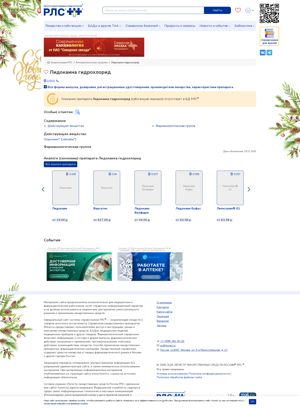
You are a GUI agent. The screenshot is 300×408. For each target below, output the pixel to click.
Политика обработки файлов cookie (179, 377)
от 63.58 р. (184, 220)
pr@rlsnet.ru (168, 345)
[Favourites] (238, 10)
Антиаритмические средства (92, 62)
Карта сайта (164, 312)
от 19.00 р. (60, 220)
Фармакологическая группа (175, 126)
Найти (217, 10)
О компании (164, 302)
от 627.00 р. (102, 220)
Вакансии (163, 321)
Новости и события (214, 26)
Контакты (163, 307)
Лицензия (163, 316)
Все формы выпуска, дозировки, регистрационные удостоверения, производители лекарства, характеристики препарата (138, 87)
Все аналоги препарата (61, 164)
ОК (252, 401)
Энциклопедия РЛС (59, 62)
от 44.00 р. (142, 220)
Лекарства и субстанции (63, 26)
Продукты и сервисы (179, 26)
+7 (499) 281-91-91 (172, 341)
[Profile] (249, 10)
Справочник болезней (142, 26)
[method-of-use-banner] (94, 47)
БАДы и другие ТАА (103, 26)
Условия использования (172, 374)
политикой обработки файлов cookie (66, 403)
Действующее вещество (66, 126)
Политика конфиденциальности (209, 374)
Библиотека (243, 26)
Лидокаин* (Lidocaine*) (60, 139)
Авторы (161, 325)
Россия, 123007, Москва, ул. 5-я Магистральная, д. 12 (193, 350)
